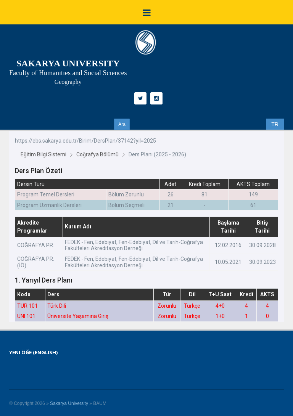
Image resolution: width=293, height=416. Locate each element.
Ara (122, 124)
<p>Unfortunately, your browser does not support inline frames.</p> (146, 226)
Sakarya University (69, 403)
